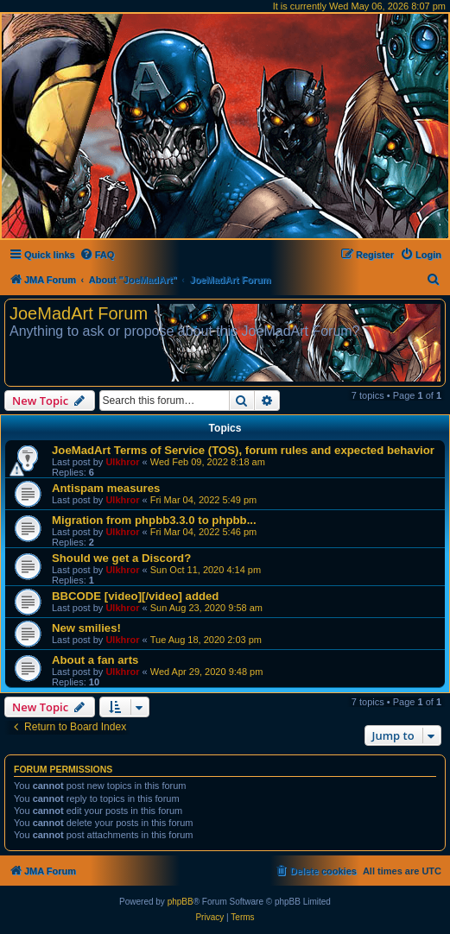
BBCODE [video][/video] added (135, 596)
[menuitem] (97, 254)
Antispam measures (106, 488)
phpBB (180, 901)
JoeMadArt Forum (79, 313)
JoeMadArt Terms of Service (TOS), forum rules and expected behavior (243, 450)
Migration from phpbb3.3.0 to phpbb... (154, 520)
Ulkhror (122, 462)
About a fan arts (95, 659)
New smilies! (86, 628)
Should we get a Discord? (121, 558)
